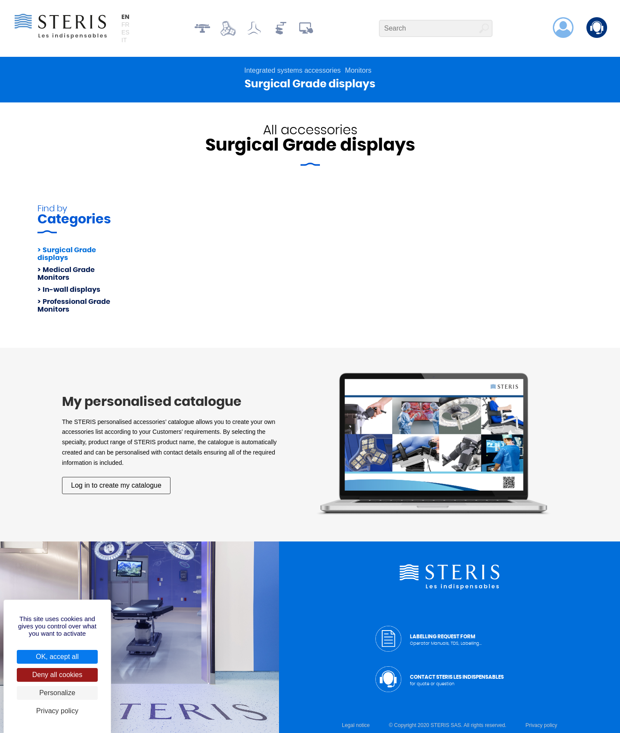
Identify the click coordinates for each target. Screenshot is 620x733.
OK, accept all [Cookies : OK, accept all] (57, 656)
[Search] (436, 28)
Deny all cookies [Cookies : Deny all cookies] (57, 674)
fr (125, 24)
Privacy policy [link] (57, 710)
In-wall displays (71, 289)
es (125, 32)
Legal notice (356, 725)
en (125, 17)
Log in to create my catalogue (116, 485)
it (124, 40)
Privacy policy (541, 725)
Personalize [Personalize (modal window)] (57, 692)
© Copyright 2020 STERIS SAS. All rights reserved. (447, 725)
